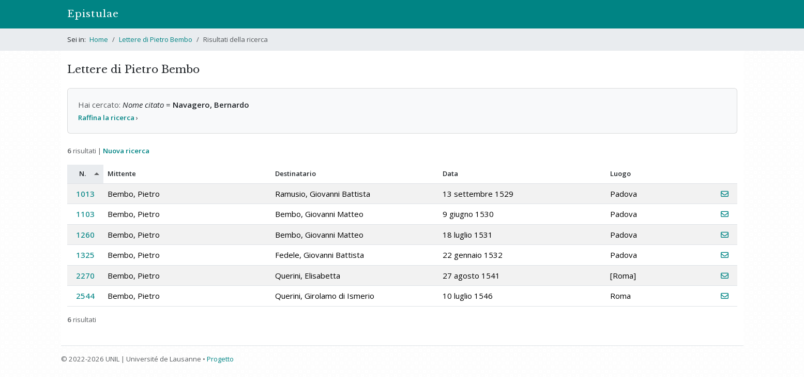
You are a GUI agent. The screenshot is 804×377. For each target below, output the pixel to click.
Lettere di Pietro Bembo (155, 39)
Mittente (122, 173)
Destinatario (295, 173)
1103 (85, 214)
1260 (85, 234)
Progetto (220, 359)
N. (82, 173)
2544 (85, 296)
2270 (85, 275)
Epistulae (93, 14)
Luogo (620, 173)
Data (450, 173)
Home (98, 39)
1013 (85, 194)
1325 (85, 255)
